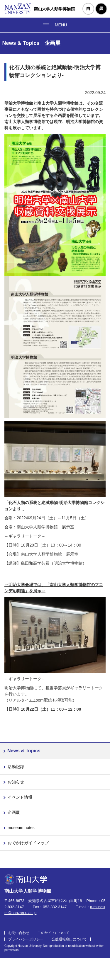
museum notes (21, 827)
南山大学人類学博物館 (54, 8)
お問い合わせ (18, 933)
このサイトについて (53, 933)
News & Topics (23, 750)
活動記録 (16, 766)
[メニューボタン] (55, 25)
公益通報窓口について (69, 939)
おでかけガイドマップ (28, 842)
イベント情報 (20, 797)
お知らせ (16, 782)
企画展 (14, 812)
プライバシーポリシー (25, 939)
